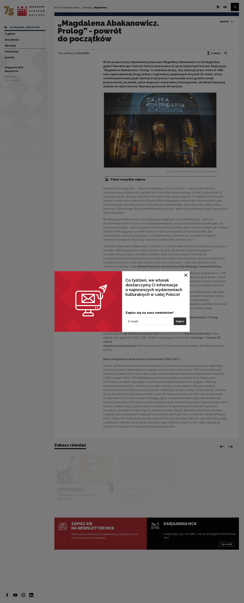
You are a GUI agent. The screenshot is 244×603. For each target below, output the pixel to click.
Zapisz (180, 321)
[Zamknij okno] (186, 275)
